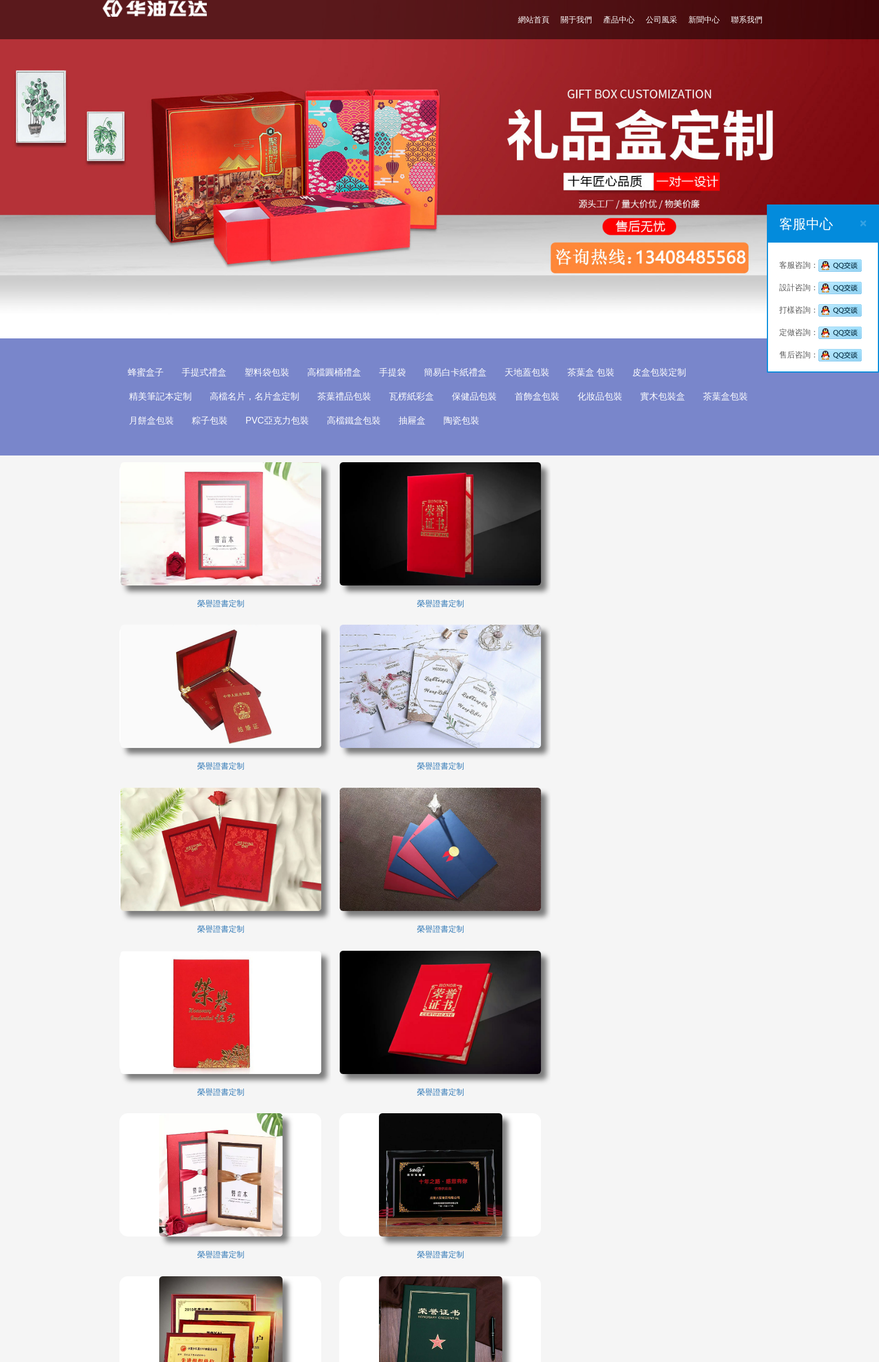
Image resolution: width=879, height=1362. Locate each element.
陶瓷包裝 (462, 420)
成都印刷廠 (220, 1235)
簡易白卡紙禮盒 (455, 372)
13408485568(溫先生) (525, 1283)
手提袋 (393, 372)
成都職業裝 (220, 1269)
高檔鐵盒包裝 (354, 420)
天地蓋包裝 (527, 372)
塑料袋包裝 (267, 372)
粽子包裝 (210, 420)
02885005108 (495, 1266)
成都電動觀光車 (150, 1252)
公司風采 (661, 19)
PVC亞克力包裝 (277, 420)
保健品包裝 (474, 396)
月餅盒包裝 (151, 420)
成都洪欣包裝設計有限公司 (534, 1233)
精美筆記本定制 (160, 396)
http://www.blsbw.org (507, 1317)
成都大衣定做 (302, 1252)
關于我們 (575, 19)
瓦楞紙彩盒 (412, 396)
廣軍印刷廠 (220, 1252)
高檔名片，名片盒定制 (255, 396)
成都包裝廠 (142, 1235)
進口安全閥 (298, 1269)
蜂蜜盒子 (146, 372)
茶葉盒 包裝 (591, 372)
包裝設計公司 (379, 1252)
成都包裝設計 (302, 1235)
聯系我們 (746, 19)
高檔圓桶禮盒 (335, 372)
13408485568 (527, 1249)
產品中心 (618, 19)
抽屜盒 (412, 420)
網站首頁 (533, 19)
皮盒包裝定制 (660, 372)
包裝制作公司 (146, 1269)
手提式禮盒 (204, 372)
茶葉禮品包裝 (345, 396)
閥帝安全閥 (375, 1269)
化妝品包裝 (600, 396)
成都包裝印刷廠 (383, 1235)
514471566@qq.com (507, 1300)
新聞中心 (703, 19)
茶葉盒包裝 (726, 396)
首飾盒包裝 (537, 396)
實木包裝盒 (663, 396)
